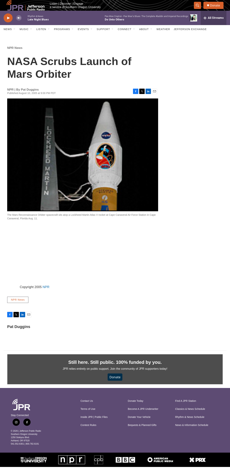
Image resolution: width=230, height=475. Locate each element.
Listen (41, 37)
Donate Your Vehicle (139, 425)
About (144, 37)
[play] (8, 26)
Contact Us (86, 409)
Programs (62, 37)
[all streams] (213, 26)
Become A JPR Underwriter (143, 417)
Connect (124, 37)
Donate (217, 9)
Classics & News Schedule (190, 417)
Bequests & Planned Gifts (142, 433)
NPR (46, 295)
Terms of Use (87, 417)
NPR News (14, 56)
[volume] (19, 26)
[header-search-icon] (199, 9)
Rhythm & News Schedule (189, 425)
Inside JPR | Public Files (94, 425)
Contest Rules (88, 433)
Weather (163, 37)
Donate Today (135, 409)
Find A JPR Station (185, 409)
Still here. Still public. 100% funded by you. (115, 370)
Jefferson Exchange (190, 37)
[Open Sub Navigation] (14, 37)
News (8, 37)
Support (103, 37)
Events (83, 37)
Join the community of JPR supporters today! (138, 376)
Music (24, 37)
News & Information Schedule (191, 433)
